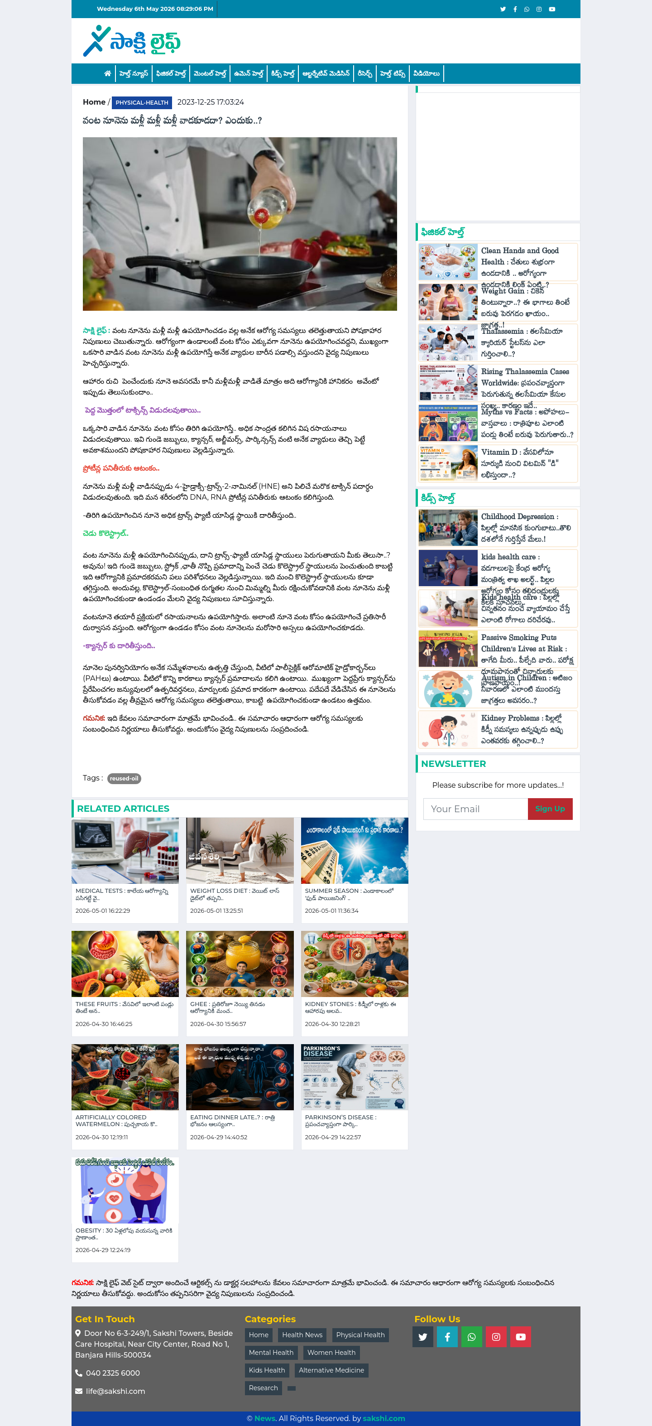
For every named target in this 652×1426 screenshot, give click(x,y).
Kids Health (267, 1370)
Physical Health (360, 1335)
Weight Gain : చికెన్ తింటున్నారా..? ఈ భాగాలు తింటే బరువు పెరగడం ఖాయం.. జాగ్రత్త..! (525, 310)
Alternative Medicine (331, 1370)
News (264, 1418)
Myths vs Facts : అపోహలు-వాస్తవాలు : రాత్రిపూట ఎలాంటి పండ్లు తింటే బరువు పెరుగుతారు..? (527, 426)
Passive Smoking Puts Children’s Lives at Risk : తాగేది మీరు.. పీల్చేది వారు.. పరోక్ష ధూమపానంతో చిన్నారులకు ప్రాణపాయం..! (527, 662)
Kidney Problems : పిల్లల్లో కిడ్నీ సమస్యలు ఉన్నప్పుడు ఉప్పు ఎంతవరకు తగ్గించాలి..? (522, 732)
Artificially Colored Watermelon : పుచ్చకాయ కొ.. (117, 1120)
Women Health (331, 1353)
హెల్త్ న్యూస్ (134, 73)
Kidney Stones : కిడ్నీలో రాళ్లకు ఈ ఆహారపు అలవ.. (350, 1007)
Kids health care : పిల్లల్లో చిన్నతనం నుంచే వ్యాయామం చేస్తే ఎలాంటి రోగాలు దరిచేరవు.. (525, 611)
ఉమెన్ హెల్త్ (248, 73)
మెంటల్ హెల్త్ (210, 73)
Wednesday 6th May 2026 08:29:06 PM (155, 8)
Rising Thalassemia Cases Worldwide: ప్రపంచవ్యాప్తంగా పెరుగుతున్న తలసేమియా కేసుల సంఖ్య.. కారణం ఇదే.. (525, 391)
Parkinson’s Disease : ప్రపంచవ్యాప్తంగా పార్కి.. (341, 1120)
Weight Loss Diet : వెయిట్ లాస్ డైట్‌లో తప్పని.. (234, 894)
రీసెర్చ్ (365, 73)
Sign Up (550, 809)
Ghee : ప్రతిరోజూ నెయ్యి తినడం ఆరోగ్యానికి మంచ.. (227, 1007)
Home (258, 1335)
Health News (302, 1335)
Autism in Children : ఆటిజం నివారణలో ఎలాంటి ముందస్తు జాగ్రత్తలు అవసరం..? (526, 691)
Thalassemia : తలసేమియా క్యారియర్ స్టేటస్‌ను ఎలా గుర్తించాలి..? (522, 345)
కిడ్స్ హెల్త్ (282, 73)
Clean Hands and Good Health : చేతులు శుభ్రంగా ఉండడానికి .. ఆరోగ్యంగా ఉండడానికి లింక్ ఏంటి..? (520, 270)
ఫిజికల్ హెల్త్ (171, 73)
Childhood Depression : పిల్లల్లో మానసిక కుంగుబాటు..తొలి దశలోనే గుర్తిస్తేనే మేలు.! (526, 530)
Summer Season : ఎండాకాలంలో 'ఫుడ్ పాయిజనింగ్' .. (349, 894)
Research (263, 1388)
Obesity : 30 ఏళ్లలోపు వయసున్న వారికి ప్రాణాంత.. (124, 1234)
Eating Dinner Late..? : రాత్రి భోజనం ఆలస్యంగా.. (232, 1120)
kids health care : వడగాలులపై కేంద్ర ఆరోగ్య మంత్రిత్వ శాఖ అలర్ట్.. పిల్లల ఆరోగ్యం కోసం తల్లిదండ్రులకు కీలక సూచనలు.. (520, 582)
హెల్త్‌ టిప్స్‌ (392, 73)
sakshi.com (384, 1418)
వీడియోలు (426, 73)
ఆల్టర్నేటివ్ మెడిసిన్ (326, 73)
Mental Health (271, 1353)
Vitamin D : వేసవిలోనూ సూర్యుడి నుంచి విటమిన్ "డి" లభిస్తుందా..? (520, 466)
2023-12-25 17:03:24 (210, 102)
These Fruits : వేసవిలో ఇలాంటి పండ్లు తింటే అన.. (124, 1007)
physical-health (141, 102)
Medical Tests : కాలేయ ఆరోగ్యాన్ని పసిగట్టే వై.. (122, 894)
